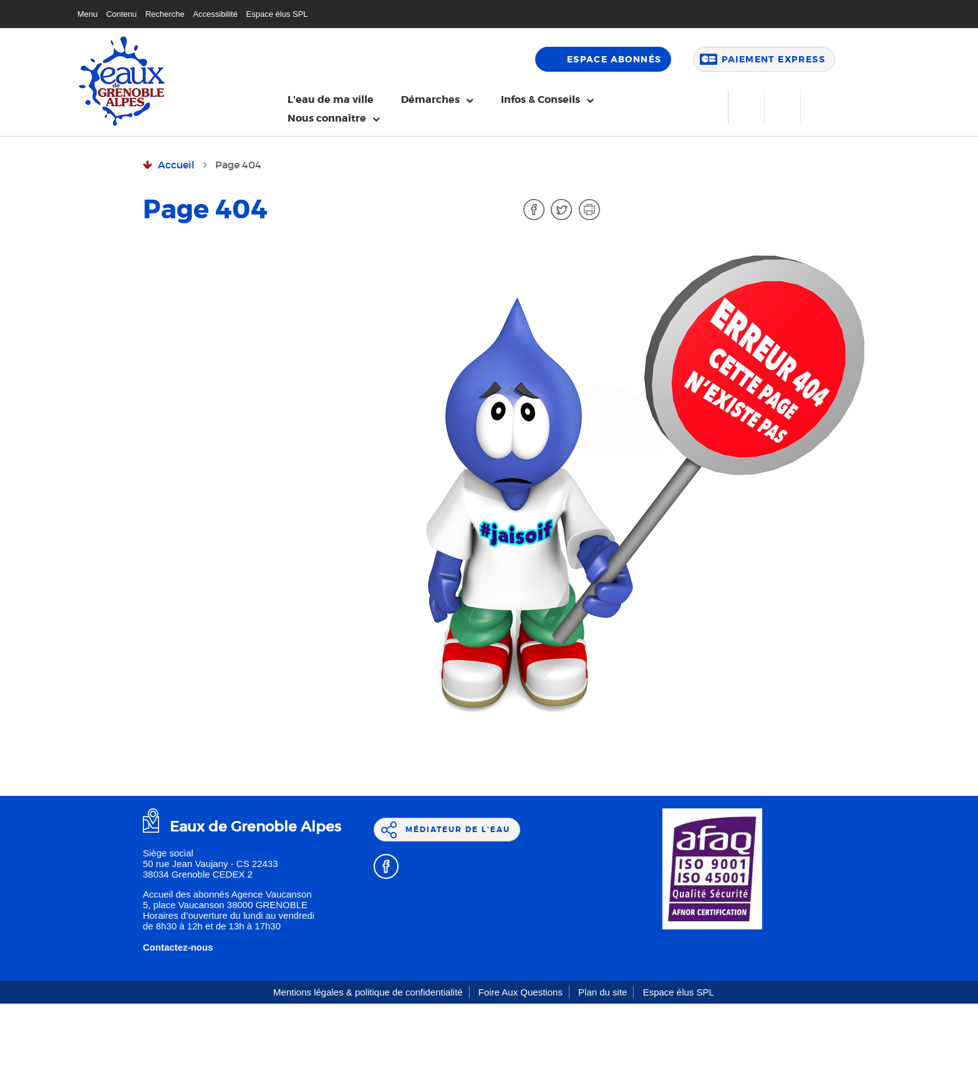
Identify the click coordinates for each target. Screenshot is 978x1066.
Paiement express (773, 59)
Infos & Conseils (540, 99)
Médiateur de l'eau (457, 830)
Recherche (165, 14)
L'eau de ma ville (331, 99)
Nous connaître (327, 118)
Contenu (121, 14)
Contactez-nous (178, 947)
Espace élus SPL (277, 14)
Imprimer (589, 209)
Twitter (561, 209)
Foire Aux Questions (520, 992)
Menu (87, 14)
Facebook (534, 209)
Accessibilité (215, 14)
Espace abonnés (614, 59)
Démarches (430, 99)
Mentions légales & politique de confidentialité (368, 992)
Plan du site (602, 992)
